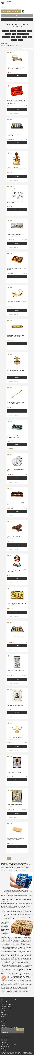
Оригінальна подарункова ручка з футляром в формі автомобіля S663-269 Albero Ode (16, 102)
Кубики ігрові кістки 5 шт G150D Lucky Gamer (15, 537)
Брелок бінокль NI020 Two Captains (16, 301)
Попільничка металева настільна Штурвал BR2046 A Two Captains (15, 369)
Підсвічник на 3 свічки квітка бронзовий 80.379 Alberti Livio (15, 738)
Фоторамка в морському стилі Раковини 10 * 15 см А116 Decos (15, 704)
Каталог (16, 15)
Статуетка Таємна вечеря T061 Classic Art (17, 503)
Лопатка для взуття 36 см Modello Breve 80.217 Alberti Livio (15, 403)
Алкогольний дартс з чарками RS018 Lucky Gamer (16, 570)
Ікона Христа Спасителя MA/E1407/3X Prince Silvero (14, 771)
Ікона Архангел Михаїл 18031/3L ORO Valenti (17, 671)
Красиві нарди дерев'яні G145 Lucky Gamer (16, 268)
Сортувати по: (17, 49)
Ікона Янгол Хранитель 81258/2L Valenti (15, 470)
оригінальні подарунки (16, 905)
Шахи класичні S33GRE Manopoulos (16, 637)
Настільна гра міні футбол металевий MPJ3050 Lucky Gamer (17, 436)
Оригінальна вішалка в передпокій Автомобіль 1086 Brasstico (16, 67)
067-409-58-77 (16, 11)
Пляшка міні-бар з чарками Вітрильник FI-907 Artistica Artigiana (16, 168)
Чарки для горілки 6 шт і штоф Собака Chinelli (15, 201)
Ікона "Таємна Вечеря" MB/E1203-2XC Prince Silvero (16, 235)
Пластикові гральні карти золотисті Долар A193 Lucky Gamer (16, 604)
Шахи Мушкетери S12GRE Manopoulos (13, 134)
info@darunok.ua (4, 1050)
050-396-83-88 (5, 11)
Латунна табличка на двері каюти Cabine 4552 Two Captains (15, 336)
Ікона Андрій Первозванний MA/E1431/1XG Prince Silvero (14, 805)
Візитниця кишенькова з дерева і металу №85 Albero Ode (15, 838)
